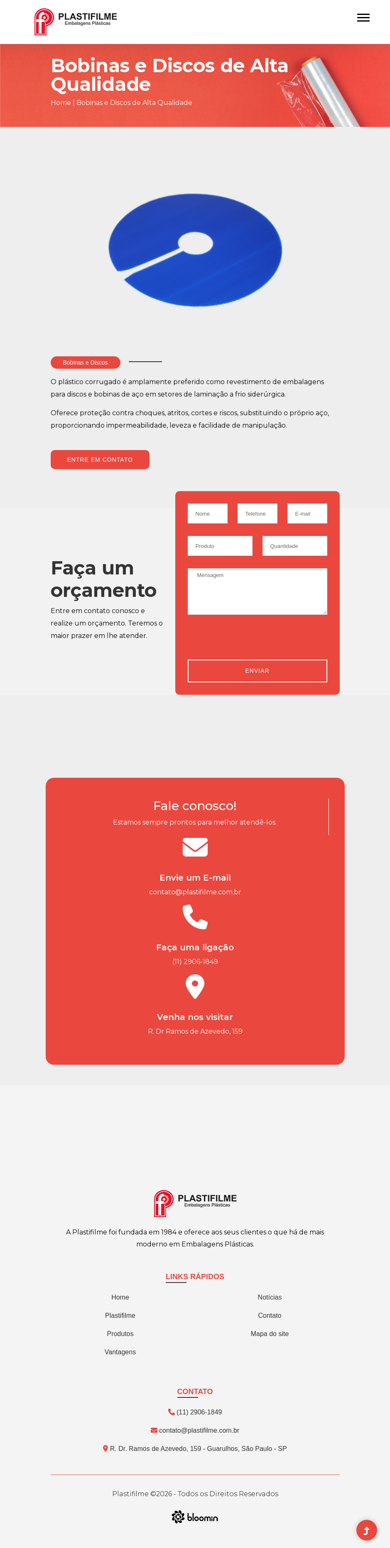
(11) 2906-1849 (195, 962)
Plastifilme (120, 1315)
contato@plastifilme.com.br (195, 892)
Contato (269, 1315)
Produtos (120, 1333)
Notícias (270, 1297)
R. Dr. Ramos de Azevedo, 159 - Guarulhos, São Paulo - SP (195, 1448)
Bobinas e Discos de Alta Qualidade (134, 103)
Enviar (257, 670)
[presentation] (251, 643)
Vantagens (120, 1352)
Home (61, 103)
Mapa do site (270, 1333)
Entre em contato (100, 459)
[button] (362, 16)
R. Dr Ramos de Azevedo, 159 (195, 1031)
